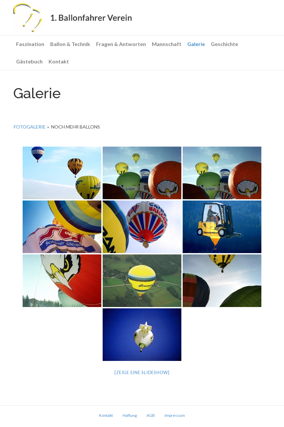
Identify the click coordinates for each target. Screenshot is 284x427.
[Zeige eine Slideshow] (142, 372)
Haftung (130, 415)
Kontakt (59, 61)
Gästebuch (29, 61)
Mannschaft (166, 44)
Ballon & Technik (70, 44)
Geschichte (224, 44)
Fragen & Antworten (121, 44)
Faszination (30, 44)
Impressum (175, 415)
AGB (151, 415)
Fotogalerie (30, 127)
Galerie (196, 44)
